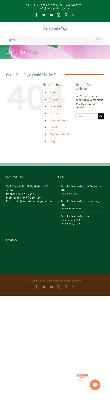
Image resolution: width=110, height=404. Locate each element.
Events (54, 127)
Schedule (55, 106)
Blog (53, 141)
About (53, 92)
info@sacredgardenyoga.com (55, 8)
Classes (54, 99)
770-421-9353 (25, 194)
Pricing (54, 113)
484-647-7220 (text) (29, 197)
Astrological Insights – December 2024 (75, 218)
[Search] (101, 116)
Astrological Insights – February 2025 (81, 188)
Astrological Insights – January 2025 (80, 203)
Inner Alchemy (59, 120)
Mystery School (59, 134)
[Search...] (86, 116)
